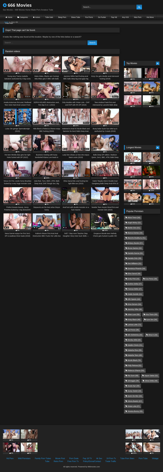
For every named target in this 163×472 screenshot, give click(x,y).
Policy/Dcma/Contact (92, 461)
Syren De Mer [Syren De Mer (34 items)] (135, 396)
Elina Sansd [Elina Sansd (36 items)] (134, 274)
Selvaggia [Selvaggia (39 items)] (133, 381)
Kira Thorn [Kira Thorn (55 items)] (151, 314)
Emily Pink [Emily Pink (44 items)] (133, 279)
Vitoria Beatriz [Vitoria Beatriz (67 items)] (135, 401)
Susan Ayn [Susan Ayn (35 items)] (133, 386)
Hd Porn (10, 458)
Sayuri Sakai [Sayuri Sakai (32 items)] (151, 376)
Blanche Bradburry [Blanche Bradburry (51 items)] (137, 238)
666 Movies (17, 5)
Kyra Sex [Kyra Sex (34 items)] (151, 319)
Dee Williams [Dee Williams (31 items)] (134, 263)
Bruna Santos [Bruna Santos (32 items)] (135, 248)
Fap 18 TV (87, 458)
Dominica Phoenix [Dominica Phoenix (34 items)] (136, 268)
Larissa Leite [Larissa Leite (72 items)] (134, 325)
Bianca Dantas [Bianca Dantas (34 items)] (135, 233)
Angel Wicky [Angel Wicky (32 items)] (134, 223)
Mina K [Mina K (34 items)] (152, 335)
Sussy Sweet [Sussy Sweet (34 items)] (134, 391)
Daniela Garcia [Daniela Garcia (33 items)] (135, 253)
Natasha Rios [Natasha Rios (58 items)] (135, 350)
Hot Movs (150, 17)
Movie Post (60, 458)
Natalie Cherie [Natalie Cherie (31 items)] (135, 345)
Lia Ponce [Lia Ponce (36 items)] (133, 330)
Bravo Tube (75, 17)
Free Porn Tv (73, 461)
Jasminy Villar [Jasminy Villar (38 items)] (135, 309)
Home (10, 17)
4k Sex (99, 458)
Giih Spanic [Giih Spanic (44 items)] (134, 299)
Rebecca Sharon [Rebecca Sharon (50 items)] (136, 370)
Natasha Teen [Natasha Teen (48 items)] (135, 355)
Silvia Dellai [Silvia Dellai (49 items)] (151, 381)
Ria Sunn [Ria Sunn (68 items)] (133, 376)
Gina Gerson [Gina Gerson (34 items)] (134, 304)
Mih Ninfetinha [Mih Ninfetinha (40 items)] (135, 335)
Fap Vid (114, 17)
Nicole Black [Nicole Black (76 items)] (134, 360)
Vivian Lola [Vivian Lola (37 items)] (134, 406)
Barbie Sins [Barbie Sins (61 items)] (134, 228)
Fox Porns (89, 17)
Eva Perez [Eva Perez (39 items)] (151, 279)
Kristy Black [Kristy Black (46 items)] (134, 319)
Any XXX (125, 17)
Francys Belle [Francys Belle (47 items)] (135, 289)
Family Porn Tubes (43, 458)
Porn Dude (74, 458)
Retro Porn (58, 461)
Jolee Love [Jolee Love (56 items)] (134, 314)
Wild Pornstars (24, 458)
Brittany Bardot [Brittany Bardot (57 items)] (135, 243)
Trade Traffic (110, 461)
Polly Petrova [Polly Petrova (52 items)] (134, 365)
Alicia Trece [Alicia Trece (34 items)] (134, 217)
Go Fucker (102, 17)
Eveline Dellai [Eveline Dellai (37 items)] (135, 284)
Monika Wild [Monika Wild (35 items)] (134, 340)
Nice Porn (137, 17)
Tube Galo (49, 17)
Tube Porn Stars (127, 458)
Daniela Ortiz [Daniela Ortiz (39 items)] (134, 258)
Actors (37, 17)
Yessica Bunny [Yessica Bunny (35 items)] (135, 411)
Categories (24, 17)
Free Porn (9, 23)
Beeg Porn (62, 17)
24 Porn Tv (111, 458)
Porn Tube (143, 458)
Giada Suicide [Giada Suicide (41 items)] (135, 294)
